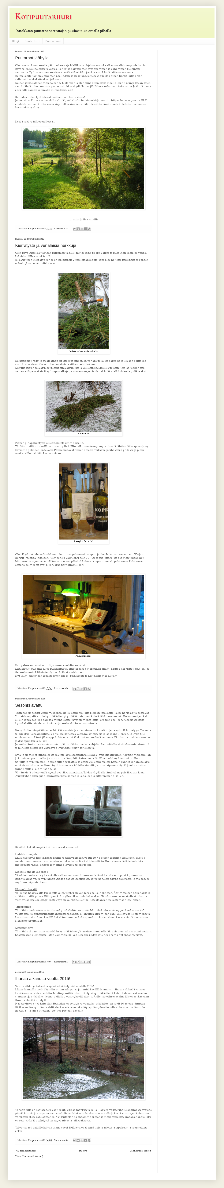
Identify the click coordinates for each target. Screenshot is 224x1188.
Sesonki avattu (29, 705)
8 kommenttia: (61, 962)
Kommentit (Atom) (32, 1156)
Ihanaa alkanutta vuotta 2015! (42, 978)
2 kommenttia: (61, 688)
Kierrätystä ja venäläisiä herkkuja (45, 245)
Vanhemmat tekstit (140, 1150)
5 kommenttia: (61, 1140)
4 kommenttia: (61, 228)
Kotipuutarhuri (43, 16)
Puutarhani (53, 41)
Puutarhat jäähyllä (32, 58)
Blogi (15, 41)
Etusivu (83, 1150)
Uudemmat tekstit (26, 1150)
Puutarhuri (32, 41)
